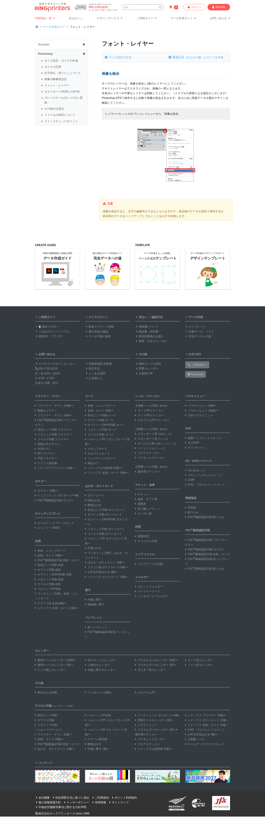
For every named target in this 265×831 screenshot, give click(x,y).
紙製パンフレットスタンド (203, 438)
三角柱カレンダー (97, 664)
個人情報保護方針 (48, 802)
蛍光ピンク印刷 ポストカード (105, 509)
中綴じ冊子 (93, 599)
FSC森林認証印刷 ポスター (54, 500)
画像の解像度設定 (55, 79)
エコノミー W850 (47, 527)
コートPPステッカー (149, 410)
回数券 (140, 503)
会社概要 (42, 797)
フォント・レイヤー (57, 85)
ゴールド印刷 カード (99, 434)
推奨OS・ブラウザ (48, 336)
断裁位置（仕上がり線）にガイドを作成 (196, 57)
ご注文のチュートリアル (52, 331)
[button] (109, 18)
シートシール (150, 448)
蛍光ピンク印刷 (46, 715)
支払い (141, 317)
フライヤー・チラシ (47, 396)
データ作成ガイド (54, 26)
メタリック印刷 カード (100, 429)
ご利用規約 (100, 797)
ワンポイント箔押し (99, 692)
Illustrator (44, 44)
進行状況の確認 (96, 331)
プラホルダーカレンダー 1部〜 (155, 664)
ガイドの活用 (52, 66)
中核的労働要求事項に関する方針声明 (60, 807)
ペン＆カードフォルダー (152, 596)
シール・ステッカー (147, 396)
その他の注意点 (54, 108)
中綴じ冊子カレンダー (100, 669)
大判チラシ (43, 448)
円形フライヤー (46, 458)
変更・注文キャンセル (151, 341)
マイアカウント (96, 317)
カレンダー (42, 650)
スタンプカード (96, 448)
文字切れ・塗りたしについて (62, 72)
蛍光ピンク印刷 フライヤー (53, 429)
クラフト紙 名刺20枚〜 (51, 603)
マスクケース (195, 447)
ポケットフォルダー (149, 586)
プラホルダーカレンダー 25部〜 (156, 660)
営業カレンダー (146, 368)
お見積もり (94, 378)
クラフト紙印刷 (46, 463)
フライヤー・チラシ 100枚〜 (54, 405)
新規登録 (218, 7)
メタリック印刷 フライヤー (53, 434)
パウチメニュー (195, 396)
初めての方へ (47, 326)
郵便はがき (93, 505)
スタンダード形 (153, 433)
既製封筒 (142, 536)
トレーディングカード (100, 458)
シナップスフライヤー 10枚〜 (55, 467)
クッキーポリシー (76, 802)
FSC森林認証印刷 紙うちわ (204, 517)
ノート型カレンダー (199, 664)
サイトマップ (118, 802)
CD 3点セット (195, 470)
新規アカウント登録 (99, 326)
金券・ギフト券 (146, 499)
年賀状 (190, 507)
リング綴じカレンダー (50, 669)
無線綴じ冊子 (94, 604)
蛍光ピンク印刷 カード (100, 415)
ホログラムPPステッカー (152, 420)
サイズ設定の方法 (118, 57)
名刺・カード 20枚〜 (49, 555)
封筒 (138, 526)
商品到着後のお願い (149, 336)
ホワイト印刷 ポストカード (103, 514)
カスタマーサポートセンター (55, 363)
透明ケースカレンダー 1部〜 (54, 664)
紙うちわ (192, 512)
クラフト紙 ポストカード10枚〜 (106, 567)
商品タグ (92, 463)
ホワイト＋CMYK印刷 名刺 (53, 574)
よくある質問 (95, 373)
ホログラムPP (145, 692)
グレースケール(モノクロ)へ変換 (63, 100)
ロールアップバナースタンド (54, 523)
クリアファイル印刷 (149, 563)
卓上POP (192, 442)
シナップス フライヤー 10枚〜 (205, 715)
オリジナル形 (156, 443)
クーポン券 (143, 513)
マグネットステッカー (150, 457)
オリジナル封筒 (146, 541)
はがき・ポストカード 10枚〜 (105, 562)
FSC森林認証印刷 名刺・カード (57, 560)
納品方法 (157, 317)
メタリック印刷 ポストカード (105, 529)
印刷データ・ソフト (199, 331)
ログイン (194, 7)
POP (188, 428)
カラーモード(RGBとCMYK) (62, 91)
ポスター (40, 481)
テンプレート (195, 326)
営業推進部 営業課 (98, 363)
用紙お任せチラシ (47, 444)
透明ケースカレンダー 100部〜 (56, 660)
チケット (142, 494)
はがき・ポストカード (99, 485)
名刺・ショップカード (50, 550)
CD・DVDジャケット (198, 460)
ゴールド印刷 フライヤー (52, 439)
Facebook (195, 374)
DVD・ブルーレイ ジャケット (205, 484)
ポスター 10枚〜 (46, 490)
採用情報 (98, 802)
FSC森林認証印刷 (197, 530)
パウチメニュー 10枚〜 (201, 405)
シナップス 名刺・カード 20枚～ (207, 724)
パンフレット (93, 617)
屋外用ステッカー (147, 471)
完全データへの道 (198, 336)
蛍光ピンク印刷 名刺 (49, 564)
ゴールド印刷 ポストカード (103, 533)
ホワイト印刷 (44, 720)
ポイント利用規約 (124, 797)
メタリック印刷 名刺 (49, 579)
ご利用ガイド (45, 317)
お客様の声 (144, 373)
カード (89, 396)
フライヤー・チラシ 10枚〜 (53, 415)
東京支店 (92, 368)
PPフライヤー (45, 453)
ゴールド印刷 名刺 (48, 584)
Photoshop (45, 53)
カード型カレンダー (199, 660)
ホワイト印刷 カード (99, 420)
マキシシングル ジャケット (203, 475)
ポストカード (94, 495)
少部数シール (195, 739)
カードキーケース (147, 591)
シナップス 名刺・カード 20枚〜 (57, 608)
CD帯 (190, 479)
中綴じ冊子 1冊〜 (97, 748)
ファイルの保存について (59, 114)
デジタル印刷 (55, 705)
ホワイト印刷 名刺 (48, 569)
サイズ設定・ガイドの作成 (61, 60)
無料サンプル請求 (148, 363)
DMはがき (92, 500)
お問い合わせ (45, 354)
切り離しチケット (147, 508)
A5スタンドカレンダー (100, 660)
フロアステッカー (147, 452)
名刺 (38, 541)
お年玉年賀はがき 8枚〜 (101, 571)
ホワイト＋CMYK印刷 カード (105, 424)
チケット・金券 (145, 484)
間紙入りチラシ (46, 410)
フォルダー (142, 577)
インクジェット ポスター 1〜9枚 (57, 495)
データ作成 (194, 317)
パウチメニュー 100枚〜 (201, 410)
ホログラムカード (97, 453)
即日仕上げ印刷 (46, 692)
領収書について (146, 326)
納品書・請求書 (146, 331)
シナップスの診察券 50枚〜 (103, 467)
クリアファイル (145, 554)
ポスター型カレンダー (150, 669)
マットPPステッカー (149, 415)
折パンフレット (96, 627)
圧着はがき (93, 548)
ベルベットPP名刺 (48, 588)
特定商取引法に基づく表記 (70, 797)
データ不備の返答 (98, 336)
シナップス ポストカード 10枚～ (107, 576)
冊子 (88, 590)
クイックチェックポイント (61, 121)
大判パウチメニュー (199, 415)
